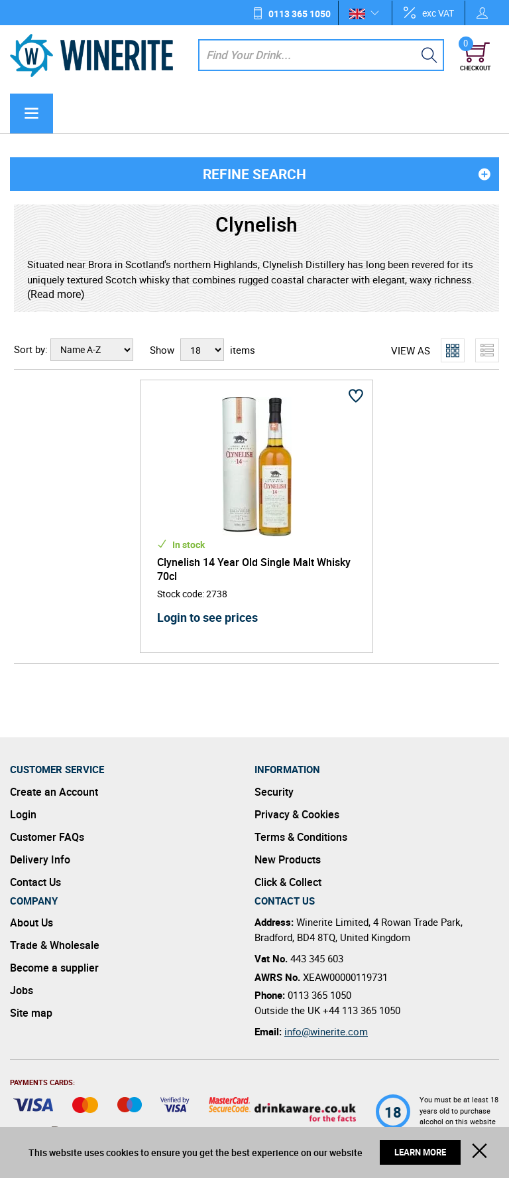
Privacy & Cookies (296, 814)
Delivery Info (40, 859)
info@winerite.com (326, 1031)
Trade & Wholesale (54, 945)
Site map (31, 1012)
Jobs (21, 990)
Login (23, 814)
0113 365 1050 (299, 13)
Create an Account (54, 791)
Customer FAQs (47, 837)
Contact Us (35, 882)
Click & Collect (287, 882)
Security (274, 791)
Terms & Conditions (300, 837)
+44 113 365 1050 (361, 1010)
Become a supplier (54, 967)
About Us (31, 922)
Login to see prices (207, 617)
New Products (287, 859)
